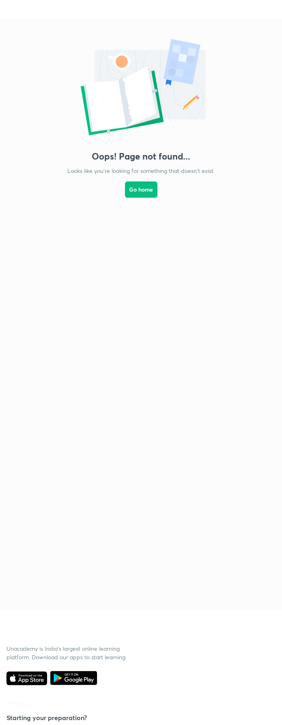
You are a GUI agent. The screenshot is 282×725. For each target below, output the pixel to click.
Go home (141, 189)
